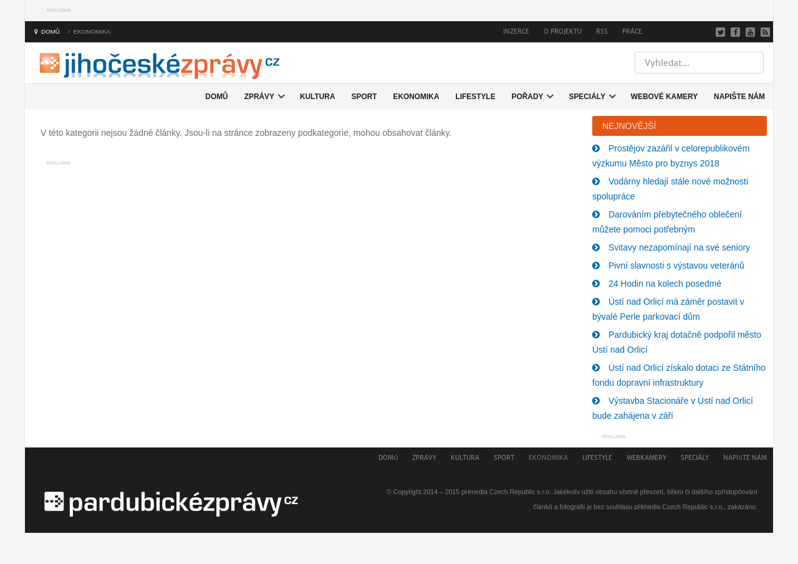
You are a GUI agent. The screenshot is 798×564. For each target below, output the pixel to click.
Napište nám (745, 458)
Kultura (465, 458)
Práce (632, 31)
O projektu (563, 31)
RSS (602, 31)
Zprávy (424, 458)
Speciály (695, 458)
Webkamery (646, 458)
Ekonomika (548, 458)
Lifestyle (597, 458)
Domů (388, 458)
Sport (504, 458)
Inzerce (516, 31)
